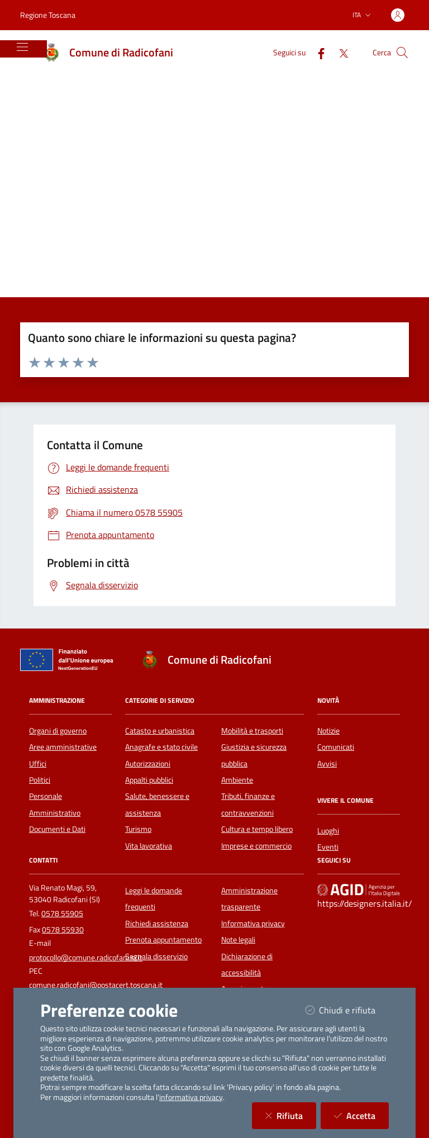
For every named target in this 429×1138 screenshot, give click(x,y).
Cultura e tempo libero (257, 829)
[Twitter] (339, 52)
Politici (39, 780)
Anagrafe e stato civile (161, 747)
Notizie (328, 731)
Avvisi (327, 764)
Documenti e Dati (57, 829)
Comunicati (335, 747)
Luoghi (328, 831)
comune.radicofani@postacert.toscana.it (96, 985)
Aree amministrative (63, 747)
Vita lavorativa (148, 846)
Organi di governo (58, 731)
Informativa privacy (253, 923)
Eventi (328, 847)
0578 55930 (63, 929)
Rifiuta (290, 1115)
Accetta (361, 1115)
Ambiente (237, 780)
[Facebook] (317, 52)
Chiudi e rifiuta (347, 1010)
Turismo (138, 829)
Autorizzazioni (147, 764)
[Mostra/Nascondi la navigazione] (22, 47)
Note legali (238, 940)
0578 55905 (62, 913)
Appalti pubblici (149, 780)
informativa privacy (191, 1097)
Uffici (37, 764)
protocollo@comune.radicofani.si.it (85, 957)
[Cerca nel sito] (402, 52)
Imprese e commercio (256, 846)
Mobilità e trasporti (252, 731)
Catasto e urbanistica (159, 731)
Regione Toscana (47, 15)
